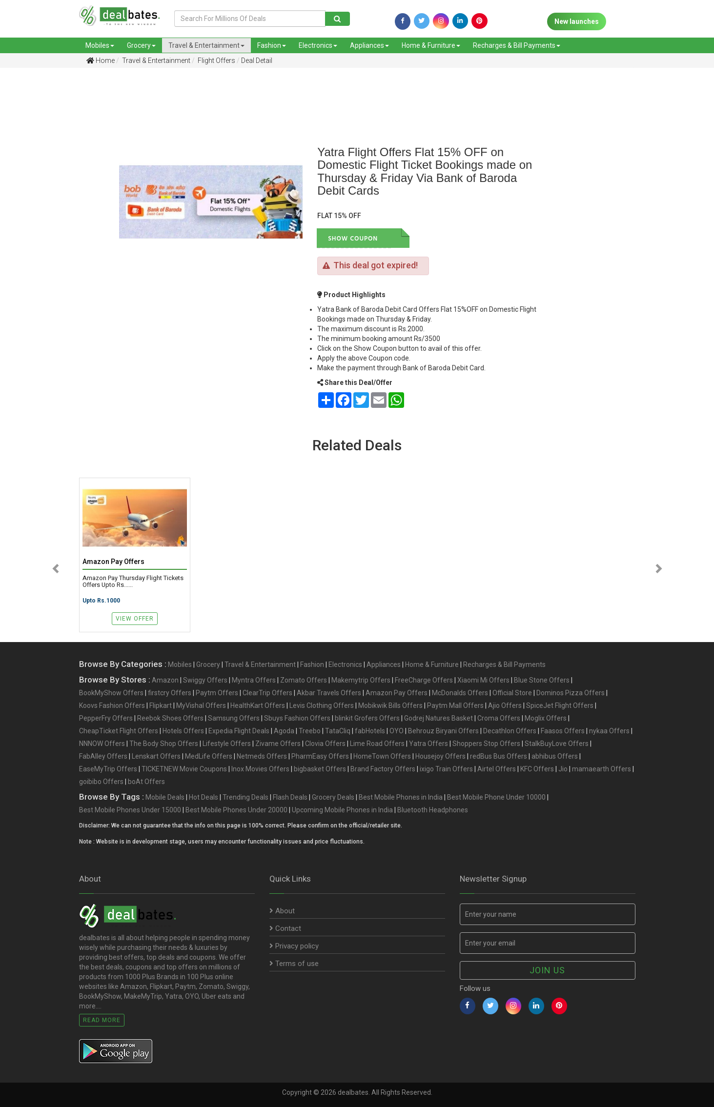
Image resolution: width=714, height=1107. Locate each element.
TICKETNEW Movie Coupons (184, 769)
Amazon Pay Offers (397, 693)
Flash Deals (290, 797)
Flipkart (160, 705)
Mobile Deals (164, 797)
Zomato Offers (303, 680)
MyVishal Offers (201, 705)
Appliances (369, 45)
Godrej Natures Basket (438, 718)
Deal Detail (256, 60)
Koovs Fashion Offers (112, 705)
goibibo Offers (101, 781)
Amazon (165, 680)
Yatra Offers (428, 743)
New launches (576, 21)
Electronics (318, 45)
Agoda (284, 731)
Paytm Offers (217, 693)
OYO (396, 731)
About (282, 910)
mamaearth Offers (601, 769)
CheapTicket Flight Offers (118, 731)
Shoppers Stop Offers (486, 743)
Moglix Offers (546, 718)
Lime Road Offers (377, 743)
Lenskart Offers (156, 756)
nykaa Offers (609, 731)
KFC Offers (537, 769)
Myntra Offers (254, 680)
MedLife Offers (208, 756)
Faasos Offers (563, 731)
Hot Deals (203, 797)
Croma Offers (498, 718)
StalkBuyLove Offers (557, 743)
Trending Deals (245, 797)
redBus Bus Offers (498, 756)
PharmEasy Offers (320, 756)
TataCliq (337, 731)
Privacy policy (294, 946)
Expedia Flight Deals (238, 731)
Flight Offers (215, 60)
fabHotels (370, 731)
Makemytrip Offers (360, 680)
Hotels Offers (183, 731)
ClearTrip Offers (267, 693)
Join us (547, 970)
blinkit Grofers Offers (367, 718)
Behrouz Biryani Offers (443, 731)
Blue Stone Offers (542, 680)
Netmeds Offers (262, 756)
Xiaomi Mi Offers (483, 680)
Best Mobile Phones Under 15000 (130, 810)
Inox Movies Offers (260, 769)
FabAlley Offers (103, 756)
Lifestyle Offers (227, 743)
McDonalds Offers (460, 693)
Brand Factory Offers (382, 769)
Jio (563, 769)
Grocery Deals (333, 797)
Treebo (310, 731)
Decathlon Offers (509, 731)
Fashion (271, 45)
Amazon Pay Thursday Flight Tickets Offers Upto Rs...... (133, 581)
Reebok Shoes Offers (170, 718)
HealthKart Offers (257, 705)
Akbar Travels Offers (329, 693)
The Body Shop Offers (163, 743)
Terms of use (294, 963)
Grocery (141, 45)
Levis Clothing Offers (321, 705)
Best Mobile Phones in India (401, 797)
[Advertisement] (52, 228)
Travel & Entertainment (206, 45)
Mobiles (99, 45)
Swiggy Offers (205, 680)
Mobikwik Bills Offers (390, 705)
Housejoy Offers (440, 756)
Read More (102, 1020)
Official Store (512, 693)
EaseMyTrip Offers (108, 769)
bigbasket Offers (320, 769)
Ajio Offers (505, 705)
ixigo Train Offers (446, 769)
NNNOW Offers (102, 743)
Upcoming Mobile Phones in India (342, 810)
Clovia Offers (325, 743)
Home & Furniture (431, 45)
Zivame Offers (278, 743)
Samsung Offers (234, 718)
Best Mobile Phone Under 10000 (496, 797)
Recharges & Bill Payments (516, 45)
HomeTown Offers (382, 756)
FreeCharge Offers (424, 680)
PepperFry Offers (106, 718)
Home (100, 60)
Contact (285, 928)
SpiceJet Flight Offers (559, 705)
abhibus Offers (554, 756)
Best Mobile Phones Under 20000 (236, 810)
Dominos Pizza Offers (570, 693)
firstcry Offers (169, 693)
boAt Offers (146, 781)
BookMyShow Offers (111, 693)
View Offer (135, 618)
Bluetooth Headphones (432, 810)
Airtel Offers (496, 769)
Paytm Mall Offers (455, 705)
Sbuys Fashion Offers (297, 718)
